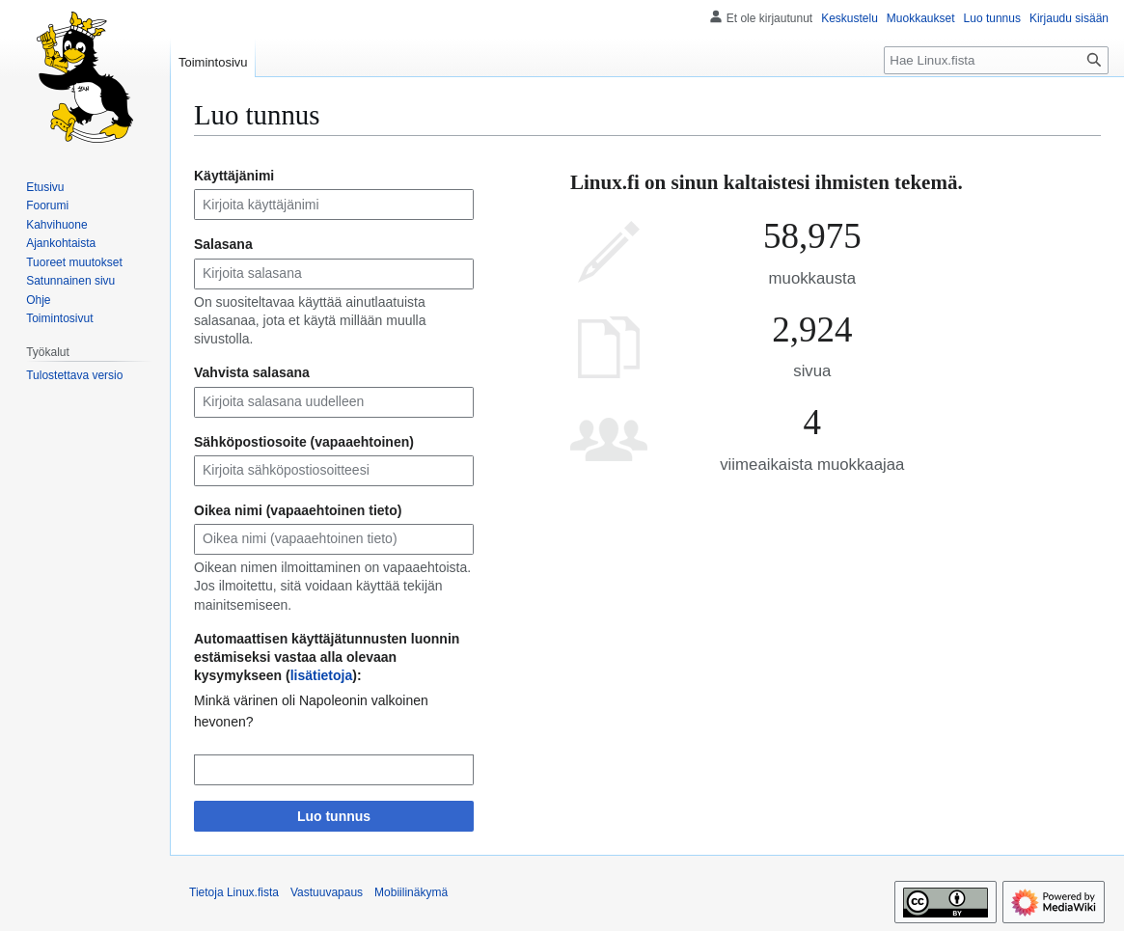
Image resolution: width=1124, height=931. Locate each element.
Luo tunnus (333, 816)
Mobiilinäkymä (411, 892)
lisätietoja (321, 675)
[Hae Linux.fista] (996, 60)
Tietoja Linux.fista (234, 892)
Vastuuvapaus (326, 892)
